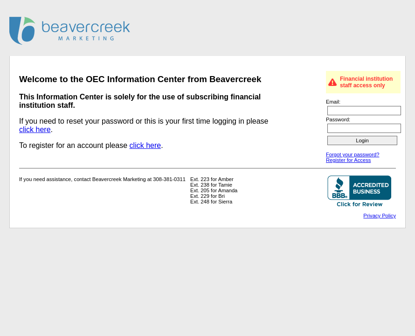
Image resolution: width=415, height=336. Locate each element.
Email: (333, 102)
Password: (338, 119)
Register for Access (348, 160)
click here (35, 129)
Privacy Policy (379, 215)
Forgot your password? (352, 154)
